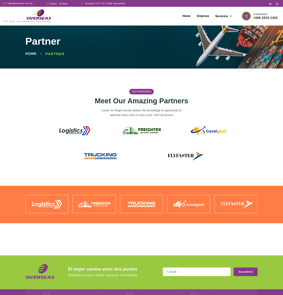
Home (31, 54)
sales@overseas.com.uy (20, 3)
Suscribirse (242, 271)
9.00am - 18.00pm (58, 3)
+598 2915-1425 (265, 18)
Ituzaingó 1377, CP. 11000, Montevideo (105, 3)
